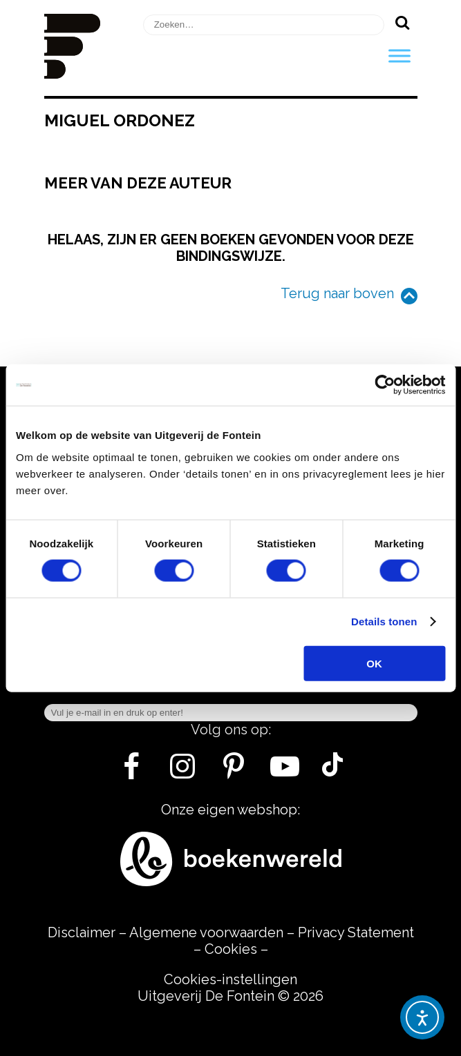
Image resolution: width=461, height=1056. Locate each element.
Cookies (231, 949)
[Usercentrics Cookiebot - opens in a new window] (384, 385)
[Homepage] (72, 74)
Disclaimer (81, 932)
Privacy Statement (356, 932)
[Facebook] (131, 771)
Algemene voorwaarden (206, 932)
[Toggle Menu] (399, 55)
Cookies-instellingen (230, 979)
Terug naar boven (337, 293)
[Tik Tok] (332, 771)
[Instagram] (182, 771)
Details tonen (384, 621)
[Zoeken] (402, 22)
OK (374, 663)
